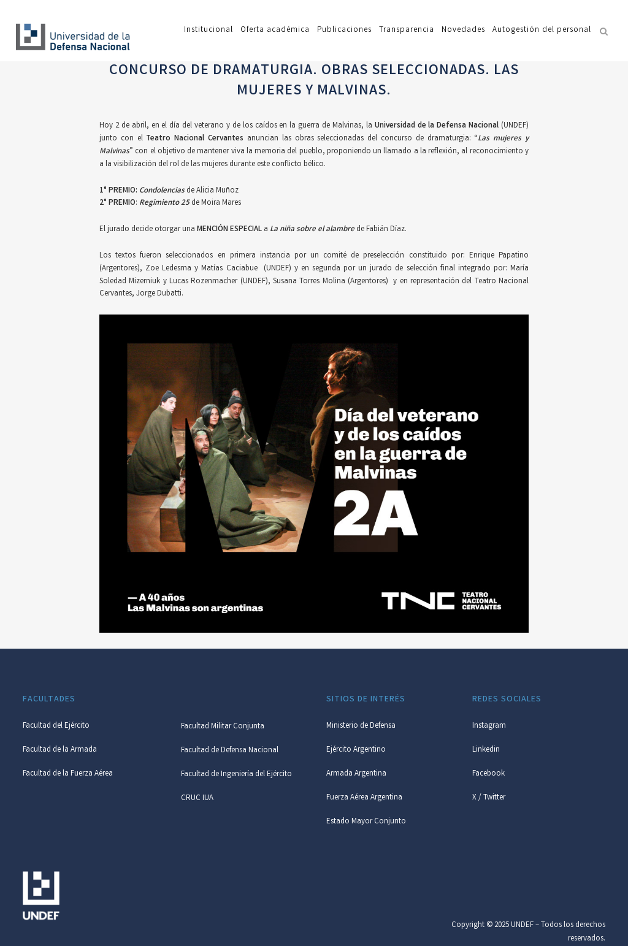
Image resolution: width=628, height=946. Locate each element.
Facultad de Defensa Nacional (229, 751)
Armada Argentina (356, 774)
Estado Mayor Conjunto (366, 822)
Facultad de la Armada (60, 750)
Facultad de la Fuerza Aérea (68, 774)
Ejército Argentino (356, 750)
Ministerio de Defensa (361, 726)
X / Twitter (488, 798)
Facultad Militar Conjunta (222, 727)
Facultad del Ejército (56, 726)
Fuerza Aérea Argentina (364, 798)
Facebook (488, 774)
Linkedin (486, 750)
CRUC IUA (197, 798)
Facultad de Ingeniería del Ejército (236, 774)
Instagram (489, 726)
